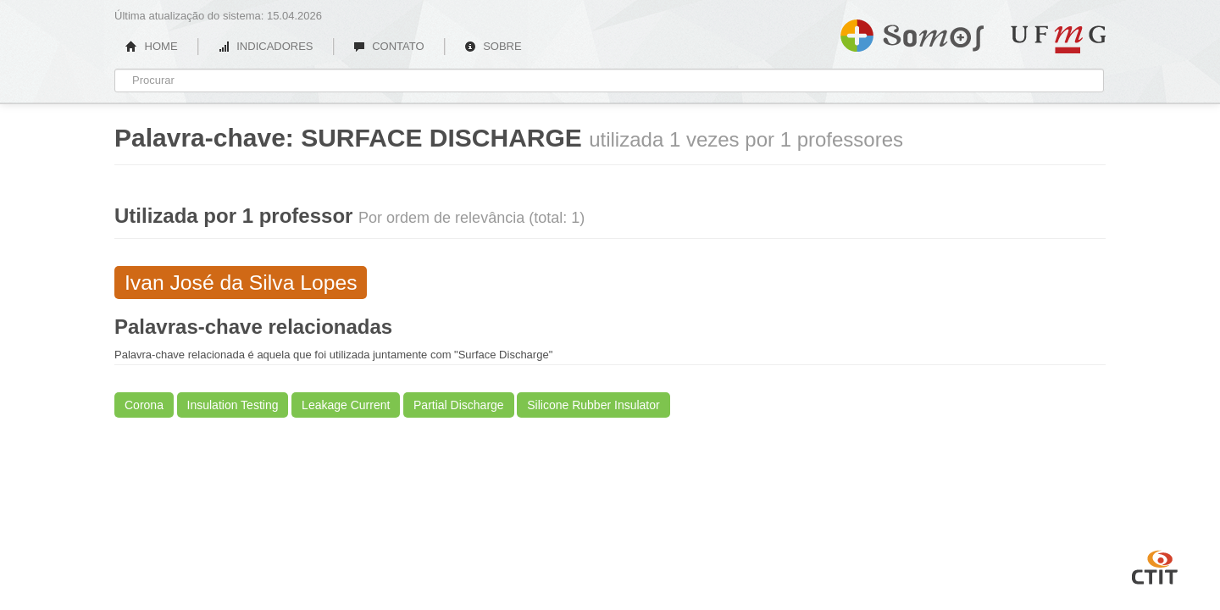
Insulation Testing (233, 405)
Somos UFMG (912, 32)
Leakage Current (346, 405)
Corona (144, 405)
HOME (151, 46)
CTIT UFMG (1155, 565)
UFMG (1058, 39)
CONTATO (388, 46)
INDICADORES (265, 46)
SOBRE (493, 46)
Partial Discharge (458, 405)
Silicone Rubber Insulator (593, 405)
